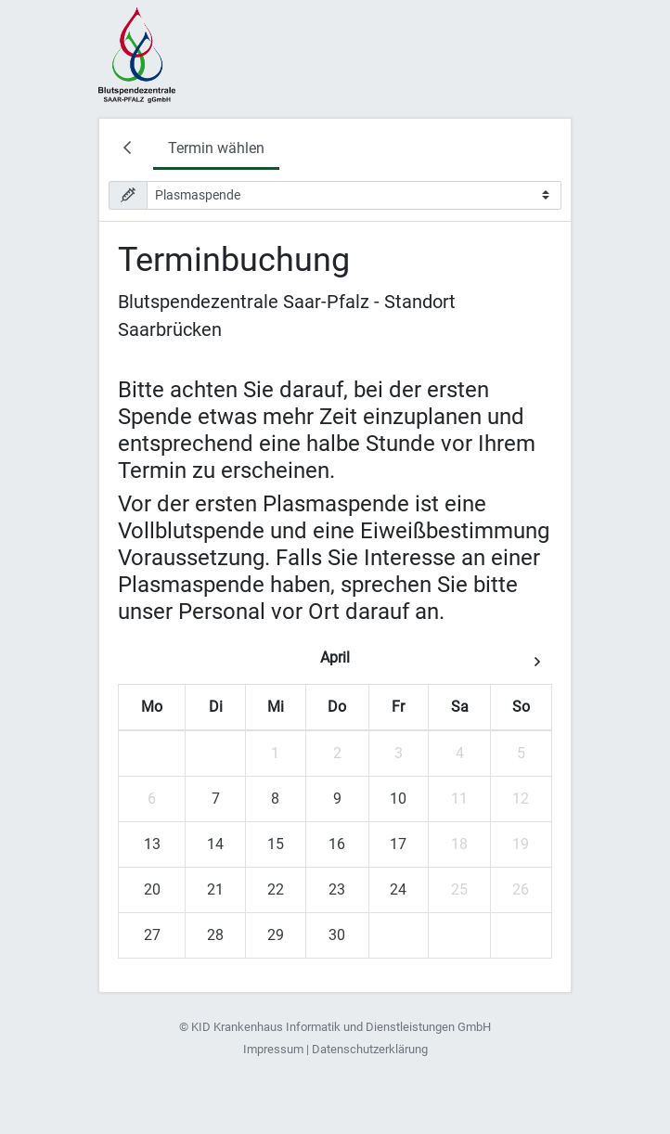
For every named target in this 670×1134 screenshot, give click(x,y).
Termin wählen (216, 148)
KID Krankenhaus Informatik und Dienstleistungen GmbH (341, 1027)
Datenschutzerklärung (370, 1049)
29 (275, 935)
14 (215, 844)
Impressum (273, 1049)
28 (215, 935)
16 (337, 844)
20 (152, 889)
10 (398, 798)
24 (398, 889)
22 (275, 889)
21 (215, 889)
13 (152, 844)
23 (337, 889)
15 (275, 844)
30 (337, 935)
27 (152, 935)
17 (398, 844)
